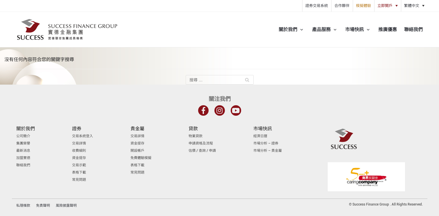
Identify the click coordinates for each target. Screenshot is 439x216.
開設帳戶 (137, 151)
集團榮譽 (23, 143)
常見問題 (79, 180)
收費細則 (79, 151)
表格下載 (79, 172)
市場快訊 (262, 128)
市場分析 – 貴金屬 (267, 151)
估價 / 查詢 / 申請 (202, 151)
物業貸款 (196, 136)
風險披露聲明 (66, 205)
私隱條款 (23, 205)
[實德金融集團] (67, 29)
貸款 (193, 128)
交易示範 (79, 165)
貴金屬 (137, 128)
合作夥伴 (342, 5)
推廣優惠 (387, 29)
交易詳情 (79, 143)
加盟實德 (23, 158)
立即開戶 (385, 5)
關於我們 (25, 128)
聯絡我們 (413, 29)
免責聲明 (43, 205)
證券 (76, 128)
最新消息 (23, 151)
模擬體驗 (363, 5)
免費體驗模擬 (140, 158)
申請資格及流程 (201, 143)
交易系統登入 (82, 136)
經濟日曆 (260, 136)
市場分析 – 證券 (265, 143)
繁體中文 (411, 5)
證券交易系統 (316, 5)
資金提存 (79, 158)
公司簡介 (23, 136)
